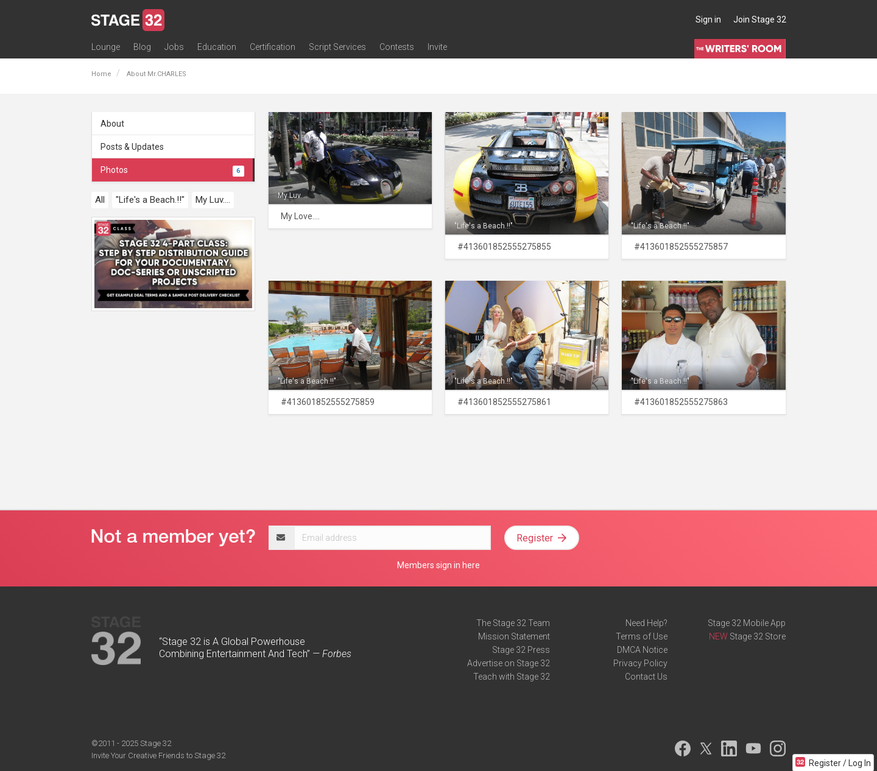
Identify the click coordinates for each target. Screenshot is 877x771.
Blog (142, 47)
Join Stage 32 (759, 19)
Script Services (337, 47)
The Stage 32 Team (513, 623)
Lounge (105, 47)
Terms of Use (641, 636)
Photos (172, 169)
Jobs (174, 47)
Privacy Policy (640, 663)
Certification (272, 47)
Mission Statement (514, 636)
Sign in (708, 19)
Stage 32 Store (758, 636)
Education (216, 47)
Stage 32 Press (521, 650)
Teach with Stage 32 (511, 676)
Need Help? (646, 623)
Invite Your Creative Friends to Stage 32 (158, 755)
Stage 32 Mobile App (747, 623)
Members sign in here (438, 565)
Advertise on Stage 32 (508, 663)
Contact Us (646, 676)
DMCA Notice (642, 650)
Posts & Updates (132, 147)
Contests (396, 47)
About (112, 123)
